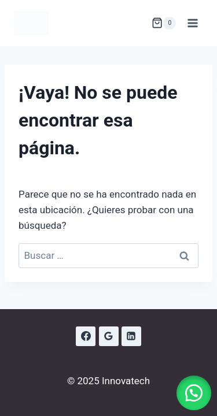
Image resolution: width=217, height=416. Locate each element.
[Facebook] (85, 336)
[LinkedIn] (131, 336)
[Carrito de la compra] (164, 23)
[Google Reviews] (109, 336)
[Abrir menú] (192, 23)
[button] (193, 393)
